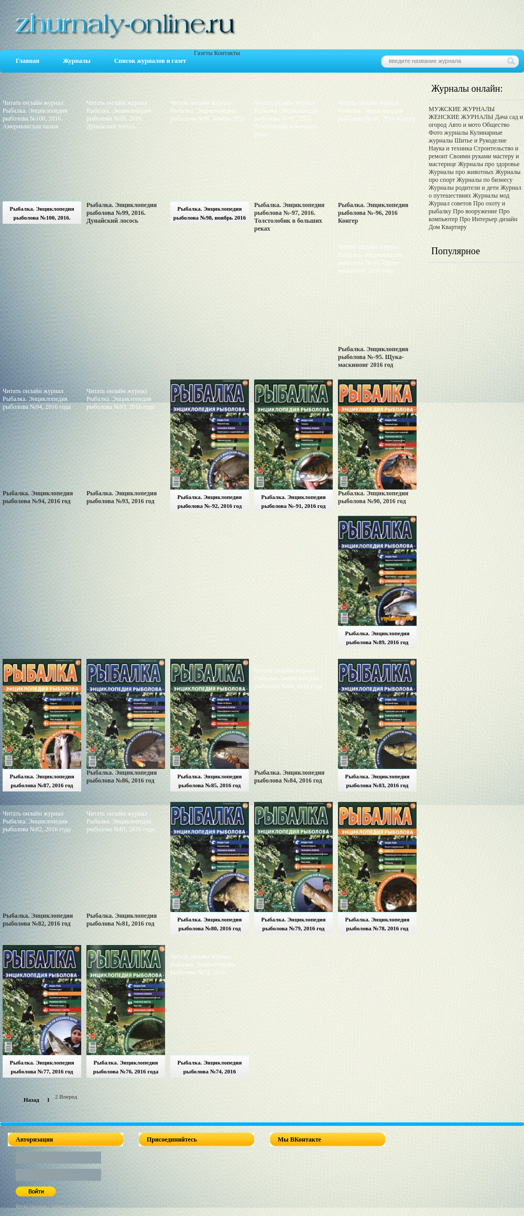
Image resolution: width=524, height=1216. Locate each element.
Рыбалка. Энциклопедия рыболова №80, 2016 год (209, 923)
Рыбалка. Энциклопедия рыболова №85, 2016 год (209, 780)
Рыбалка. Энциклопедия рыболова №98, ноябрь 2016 (209, 213)
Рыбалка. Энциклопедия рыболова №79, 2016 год (293, 923)
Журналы (77, 60)
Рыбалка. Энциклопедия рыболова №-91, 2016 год (293, 501)
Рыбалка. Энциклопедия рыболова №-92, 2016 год (209, 501)
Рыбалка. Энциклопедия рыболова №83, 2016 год (377, 780)
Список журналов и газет (150, 60)
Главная (27, 60)
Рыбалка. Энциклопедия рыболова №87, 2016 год (41, 780)
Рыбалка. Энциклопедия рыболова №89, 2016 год (377, 637)
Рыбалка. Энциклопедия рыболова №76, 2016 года (125, 1066)
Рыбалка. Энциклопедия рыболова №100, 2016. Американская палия (41, 214)
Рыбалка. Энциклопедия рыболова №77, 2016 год (41, 1066)
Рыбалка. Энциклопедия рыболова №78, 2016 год (377, 923)
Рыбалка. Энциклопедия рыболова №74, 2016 (209, 1066)
